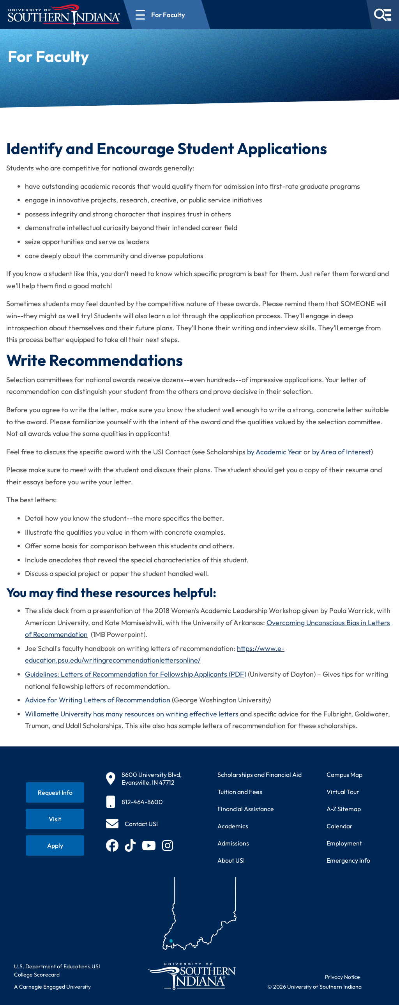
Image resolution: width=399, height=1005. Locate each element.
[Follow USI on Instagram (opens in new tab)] (167, 845)
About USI (231, 860)
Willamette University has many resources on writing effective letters (131, 713)
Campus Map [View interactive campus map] (344, 774)
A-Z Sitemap (344, 809)
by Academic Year (274, 451)
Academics (232, 826)
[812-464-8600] (144, 801)
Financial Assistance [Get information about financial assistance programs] (245, 809)
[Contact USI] (132, 823)
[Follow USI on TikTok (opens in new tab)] (130, 845)
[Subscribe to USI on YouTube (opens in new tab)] (149, 845)
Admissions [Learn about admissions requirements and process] (233, 843)
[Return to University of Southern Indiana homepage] (191, 976)
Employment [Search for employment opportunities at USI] (344, 843)
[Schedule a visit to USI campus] (55, 819)
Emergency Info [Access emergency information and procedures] (348, 860)
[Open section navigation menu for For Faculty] (167, 14)
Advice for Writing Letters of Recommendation (97, 699)
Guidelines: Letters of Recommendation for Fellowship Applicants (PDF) (135, 674)
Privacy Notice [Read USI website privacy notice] (342, 976)
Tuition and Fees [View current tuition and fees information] (239, 792)
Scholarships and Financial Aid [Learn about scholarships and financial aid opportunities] (259, 774)
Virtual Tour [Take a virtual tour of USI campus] (343, 792)
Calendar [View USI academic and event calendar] (340, 826)
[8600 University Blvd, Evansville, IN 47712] (144, 778)
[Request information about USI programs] (55, 792)
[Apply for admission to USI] (55, 845)
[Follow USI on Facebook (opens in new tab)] (112, 845)
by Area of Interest (341, 451)
